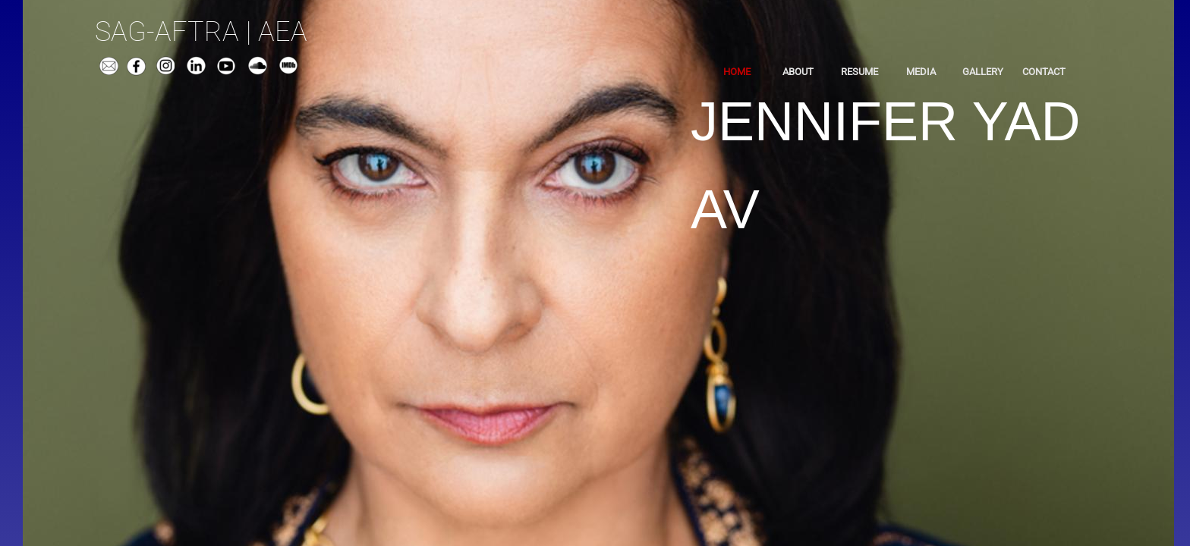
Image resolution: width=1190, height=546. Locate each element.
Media (921, 71)
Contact (1044, 71)
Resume (859, 71)
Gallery (982, 71)
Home (737, 71)
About (798, 71)
